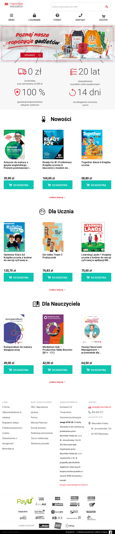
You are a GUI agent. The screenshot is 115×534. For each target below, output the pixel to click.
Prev (4, 46)
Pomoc (34, 417)
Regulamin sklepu (10, 422)
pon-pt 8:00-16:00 (96, 417)
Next (111, 46)
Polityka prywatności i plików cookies (92, 532)
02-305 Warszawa (99, 434)
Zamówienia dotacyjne (70, 417)
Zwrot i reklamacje (39, 438)
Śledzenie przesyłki (40, 443)
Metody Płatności (39, 422)
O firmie (6, 407)
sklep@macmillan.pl (101, 407)
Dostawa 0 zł (66, 407)
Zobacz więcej (57, 197)
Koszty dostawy (38, 428)
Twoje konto (65, 412)
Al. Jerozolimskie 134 (101, 428)
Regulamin (70, 532)
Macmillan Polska (100, 423)
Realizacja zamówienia (42, 433)
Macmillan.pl (8, 449)
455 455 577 (97, 412)
